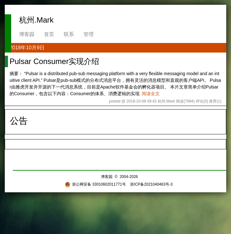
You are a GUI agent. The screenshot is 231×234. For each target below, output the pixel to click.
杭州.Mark (36, 20)
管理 (88, 34)
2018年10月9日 (27, 47)
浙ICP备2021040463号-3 (151, 184)
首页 (49, 34)
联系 (69, 34)
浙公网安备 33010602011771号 (95, 184)
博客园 (26, 34)
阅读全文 (151, 93)
